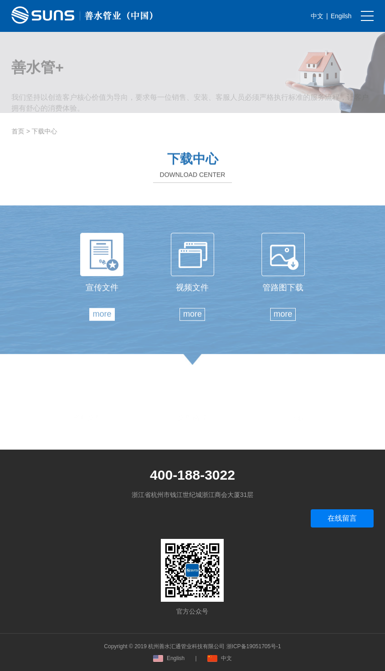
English (169, 658)
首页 (19, 131)
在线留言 (342, 518)
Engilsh (341, 16)
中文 (317, 16)
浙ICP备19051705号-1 (253, 646)
